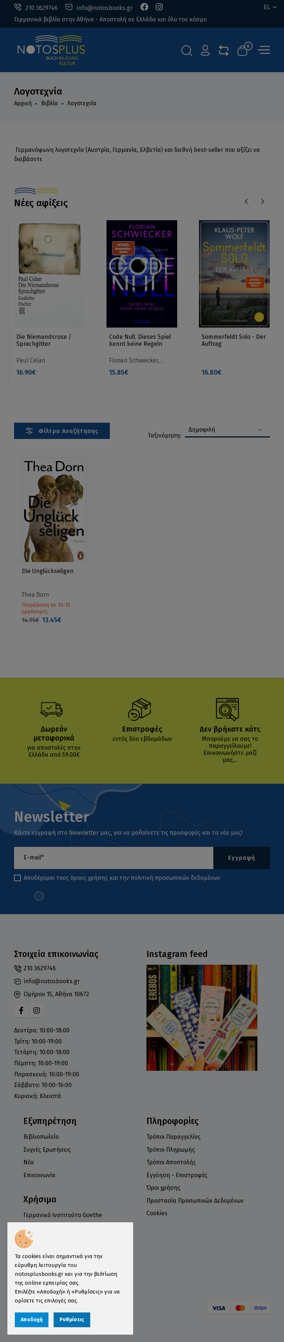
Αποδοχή (32, 1320)
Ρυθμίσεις (72, 1320)
